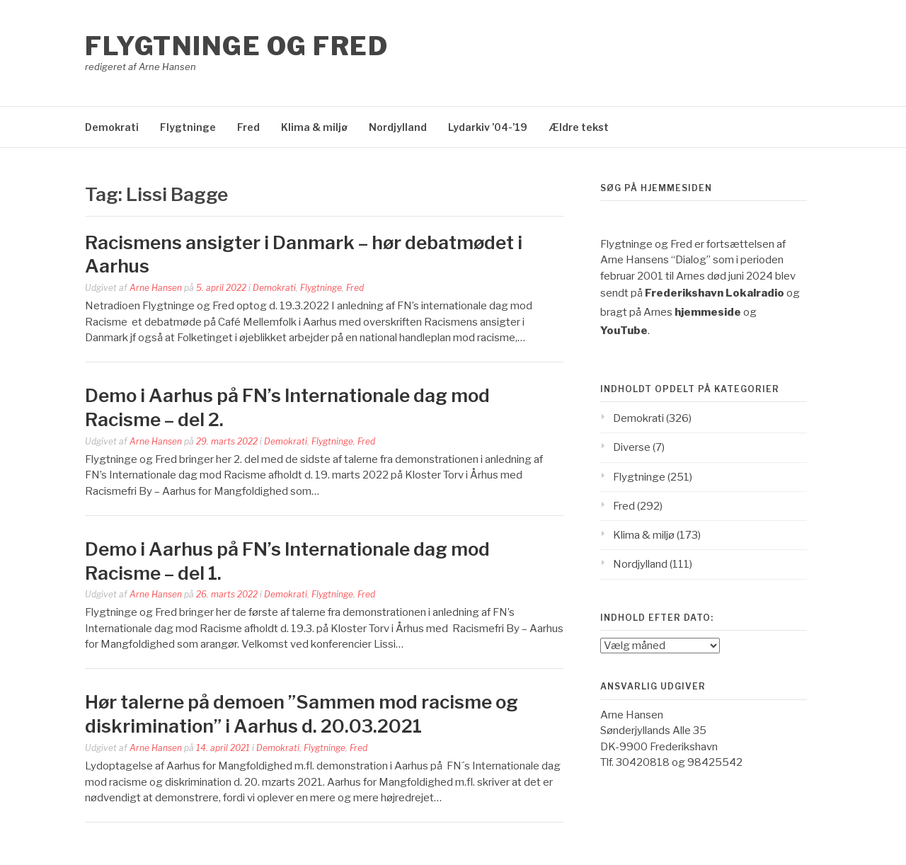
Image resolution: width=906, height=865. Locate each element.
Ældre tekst (579, 127)
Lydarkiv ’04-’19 (487, 127)
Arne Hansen (156, 287)
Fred (248, 127)
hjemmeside (708, 312)
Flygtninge (188, 127)
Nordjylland (398, 127)
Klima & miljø (314, 127)
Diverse (631, 447)
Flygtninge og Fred (236, 46)
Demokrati (112, 127)
